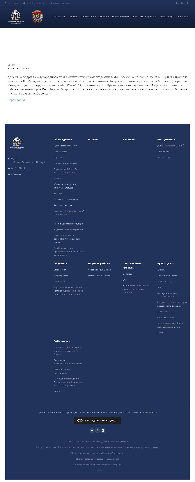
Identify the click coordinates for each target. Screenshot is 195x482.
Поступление (88, 16)
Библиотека (181, 16)
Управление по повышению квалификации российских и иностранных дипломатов (68, 291)
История (58, 178)
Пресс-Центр (166, 16)
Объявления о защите (99, 275)
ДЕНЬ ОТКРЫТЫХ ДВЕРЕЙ (170, 145)
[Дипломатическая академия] (15, 16)
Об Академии (60, 16)
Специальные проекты (144, 16)
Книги (57, 391)
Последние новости (167, 275)
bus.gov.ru (97, 470)
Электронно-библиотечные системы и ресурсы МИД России (68, 351)
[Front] (17, 142)
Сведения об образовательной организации (69, 213)
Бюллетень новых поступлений (62, 371)
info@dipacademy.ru (34, 3)
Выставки (162, 311)
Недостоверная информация (68, 229)
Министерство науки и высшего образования (97, 459)
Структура (59, 157)
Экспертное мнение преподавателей (167, 295)
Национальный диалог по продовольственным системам (136, 289)
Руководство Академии (65, 145)
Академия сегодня (63, 205)
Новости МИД (164, 281)
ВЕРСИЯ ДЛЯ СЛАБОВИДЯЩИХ (97, 420)
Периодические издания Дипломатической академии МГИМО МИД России (68, 382)
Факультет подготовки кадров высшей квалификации (172, 304)
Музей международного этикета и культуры (66, 186)
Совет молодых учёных (99, 269)
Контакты (11, 3)
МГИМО (74, 16)
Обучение (103, 16)
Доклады (127, 273)
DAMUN (161, 332)
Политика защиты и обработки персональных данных (67, 239)
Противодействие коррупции (68, 223)
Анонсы (161, 269)
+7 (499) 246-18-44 (59, 3)
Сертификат (16, 100)
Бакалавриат (60, 269)
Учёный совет (60, 151)
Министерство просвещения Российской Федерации (97, 464)
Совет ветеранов (165, 317)
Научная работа (120, 16)
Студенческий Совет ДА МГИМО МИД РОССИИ (66, 171)
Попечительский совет (65, 163)
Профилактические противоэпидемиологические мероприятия (69, 251)
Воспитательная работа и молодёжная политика (170, 325)
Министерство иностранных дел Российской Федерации (97, 453)
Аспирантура (164, 151)
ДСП (125, 279)
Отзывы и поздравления (66, 199)
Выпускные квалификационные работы (68, 362)
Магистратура (164, 157)
